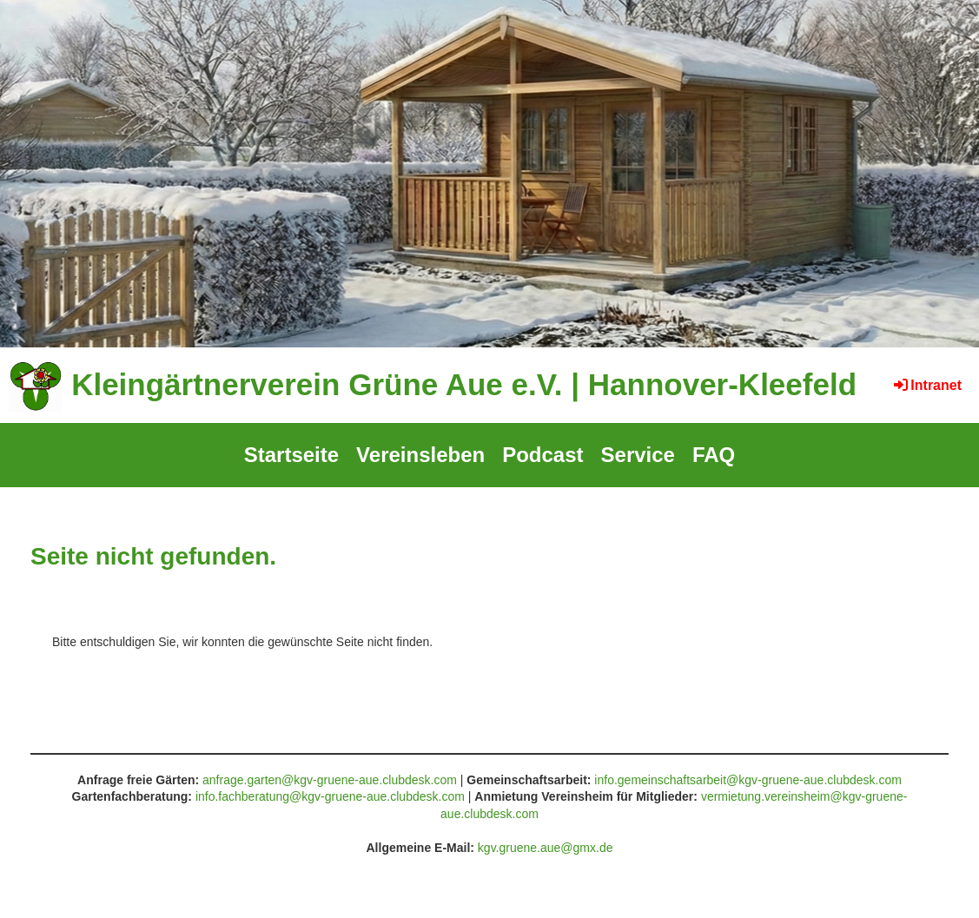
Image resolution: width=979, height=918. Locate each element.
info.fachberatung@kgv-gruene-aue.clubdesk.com (330, 796)
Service (638, 454)
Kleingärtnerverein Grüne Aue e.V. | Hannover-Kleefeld (464, 384)
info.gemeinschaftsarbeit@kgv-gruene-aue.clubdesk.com (748, 780)
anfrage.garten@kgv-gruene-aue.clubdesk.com (329, 780)
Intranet (926, 385)
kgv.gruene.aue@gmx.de (545, 848)
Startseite (291, 454)
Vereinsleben (420, 454)
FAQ (713, 454)
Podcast (542, 454)
